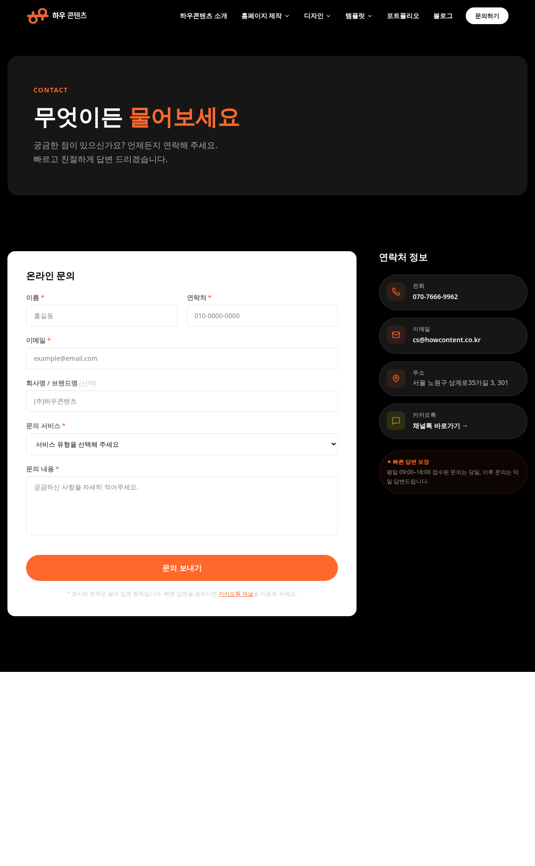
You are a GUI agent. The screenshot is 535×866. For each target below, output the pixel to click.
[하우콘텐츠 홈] (56, 16)
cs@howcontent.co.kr (447, 339)
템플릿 (359, 15)
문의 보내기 (181, 568)
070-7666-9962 (435, 296)
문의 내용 (42, 468)
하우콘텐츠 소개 (203, 15)
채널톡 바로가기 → (440, 425)
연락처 (199, 297)
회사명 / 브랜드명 (61, 382)
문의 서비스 (46, 425)
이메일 (38, 340)
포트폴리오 (403, 15)
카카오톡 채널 (235, 594)
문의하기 (487, 16)
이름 (35, 297)
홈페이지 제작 (265, 15)
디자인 (317, 15)
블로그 (443, 15)
